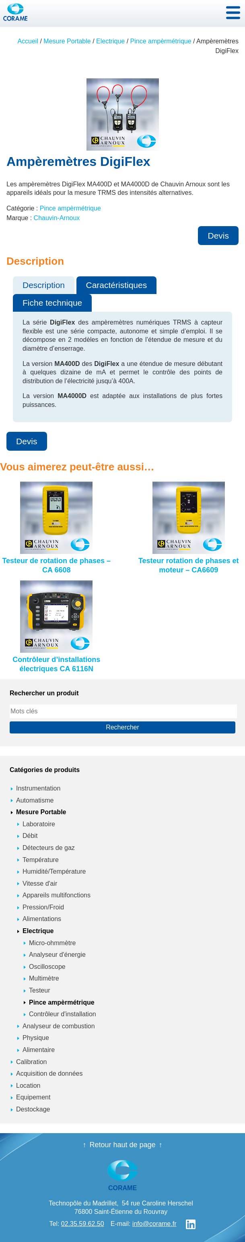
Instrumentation (38, 788)
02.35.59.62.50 (82, 1223)
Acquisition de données (49, 1073)
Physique (36, 1037)
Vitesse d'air (40, 883)
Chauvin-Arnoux (57, 217)
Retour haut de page (122, 1145)
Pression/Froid (43, 907)
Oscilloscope (47, 966)
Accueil (27, 41)
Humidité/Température (54, 871)
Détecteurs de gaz (49, 847)
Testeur (39, 990)
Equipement (33, 1097)
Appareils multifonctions (57, 895)
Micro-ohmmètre (52, 943)
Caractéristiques (116, 285)
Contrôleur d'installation (62, 1014)
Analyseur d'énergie (57, 954)
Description (44, 285)
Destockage (33, 1109)
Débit (30, 835)
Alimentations (42, 918)
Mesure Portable (67, 41)
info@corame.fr (154, 1223)
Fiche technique (52, 302)
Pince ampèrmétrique (160, 41)
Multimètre (44, 978)
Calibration (31, 1061)
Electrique (110, 41)
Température (41, 859)
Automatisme (35, 800)
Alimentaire (39, 1049)
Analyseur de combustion (59, 1026)
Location (28, 1085)
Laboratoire (39, 824)
